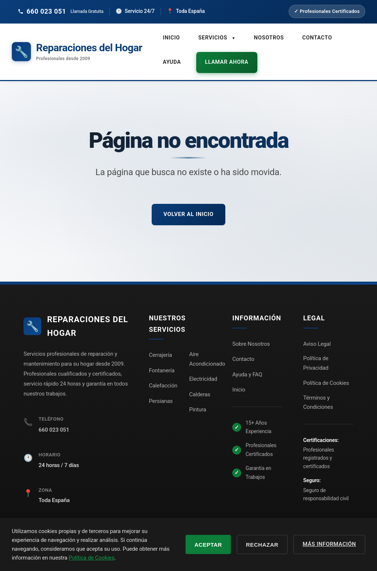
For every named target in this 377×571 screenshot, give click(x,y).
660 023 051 (54, 421)
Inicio (171, 37)
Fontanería (162, 361)
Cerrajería (160, 346)
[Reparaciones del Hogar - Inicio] (77, 47)
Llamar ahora (223, 57)
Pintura (197, 400)
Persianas (161, 392)
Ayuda (171, 57)
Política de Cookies (326, 374)
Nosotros (267, 37)
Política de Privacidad (316, 354)
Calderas (199, 385)
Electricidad (203, 370)
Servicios (216, 37)
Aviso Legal (317, 335)
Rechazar (262, 545)
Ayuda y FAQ (247, 365)
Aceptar (208, 545)
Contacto (314, 37)
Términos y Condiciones (318, 394)
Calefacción (163, 376)
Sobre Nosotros (251, 335)
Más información (329, 544)
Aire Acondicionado (207, 350)
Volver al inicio (188, 205)
